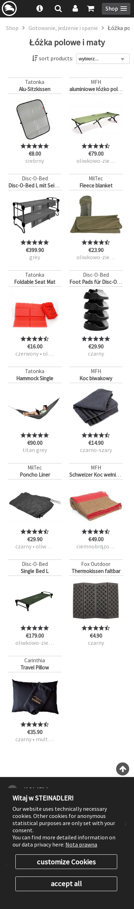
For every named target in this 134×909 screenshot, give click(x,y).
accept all (66, 883)
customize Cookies (66, 862)
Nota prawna (81, 844)
